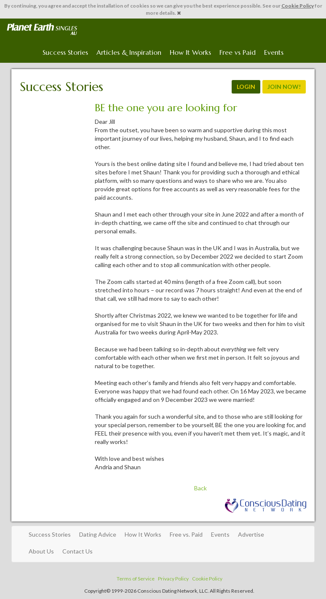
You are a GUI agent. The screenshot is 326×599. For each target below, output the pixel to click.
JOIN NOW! (284, 86)
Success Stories (65, 52)
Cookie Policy (297, 6)
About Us (41, 551)
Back (200, 488)
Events (273, 52)
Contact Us (77, 551)
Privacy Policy (173, 578)
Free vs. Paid (186, 534)
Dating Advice (97, 534)
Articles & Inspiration (128, 52)
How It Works (190, 52)
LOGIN (246, 86)
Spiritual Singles (42, 29)
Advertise (251, 534)
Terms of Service (136, 578)
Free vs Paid (237, 52)
